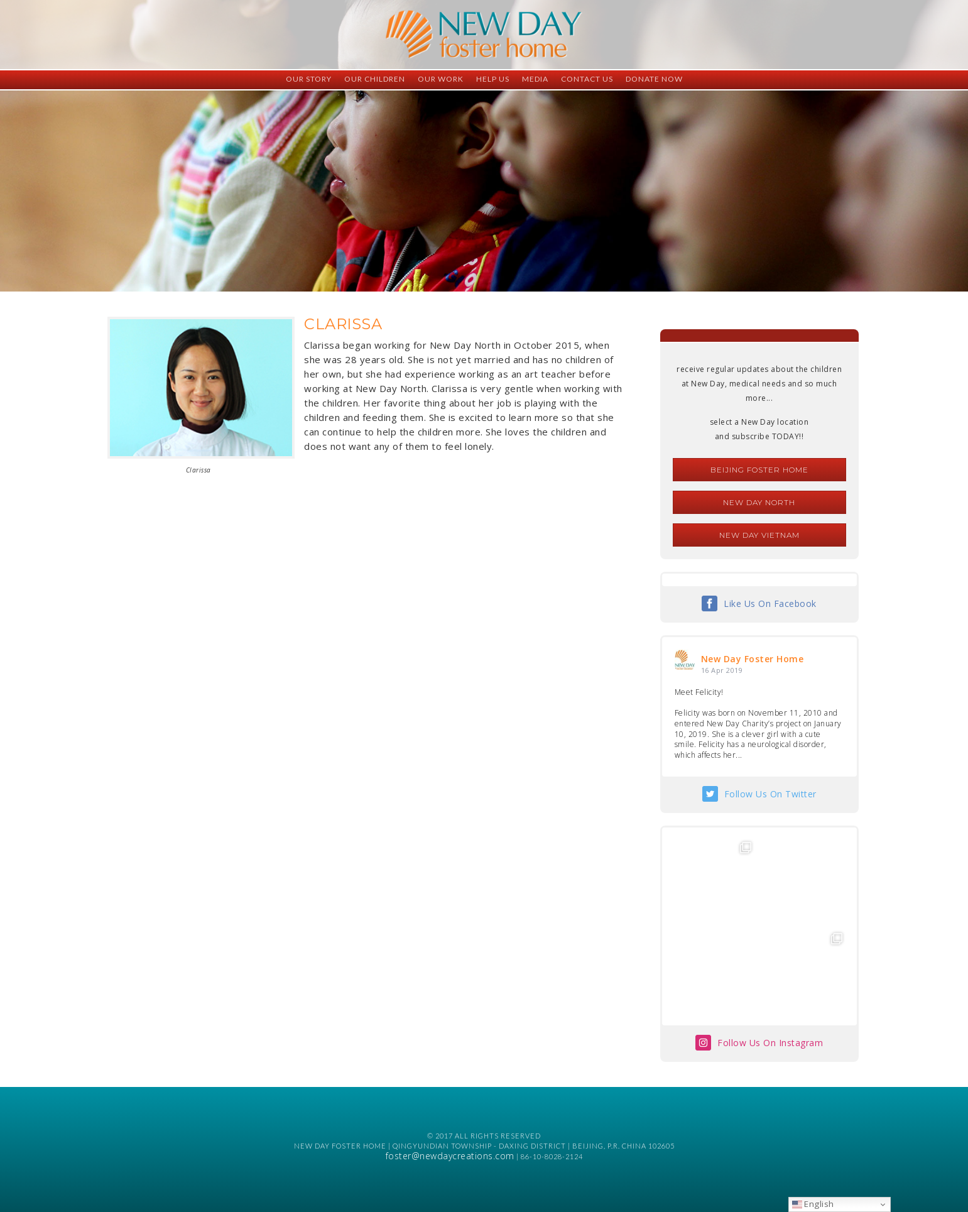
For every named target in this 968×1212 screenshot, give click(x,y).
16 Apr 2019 (722, 670)
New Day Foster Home (752, 659)
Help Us (492, 79)
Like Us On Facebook (770, 603)
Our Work (441, 79)
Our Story (309, 79)
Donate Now (654, 79)
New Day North (759, 502)
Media (535, 79)
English (813, 1203)
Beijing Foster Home (759, 469)
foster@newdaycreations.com (450, 1156)
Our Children (374, 79)
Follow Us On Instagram (770, 1043)
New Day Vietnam (759, 535)
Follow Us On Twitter (770, 794)
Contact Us (587, 79)
